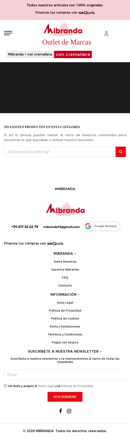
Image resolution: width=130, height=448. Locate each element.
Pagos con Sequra (65, 342)
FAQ (65, 277)
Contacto (65, 285)
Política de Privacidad (65, 310)
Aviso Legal (65, 302)
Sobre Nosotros (65, 261)
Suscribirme (65, 396)
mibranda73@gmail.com (61, 227)
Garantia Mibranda (65, 269)
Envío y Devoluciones (65, 326)
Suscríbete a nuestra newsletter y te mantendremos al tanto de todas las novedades (65, 360)
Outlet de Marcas (66, 42)
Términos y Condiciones (65, 334)
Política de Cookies (65, 318)
